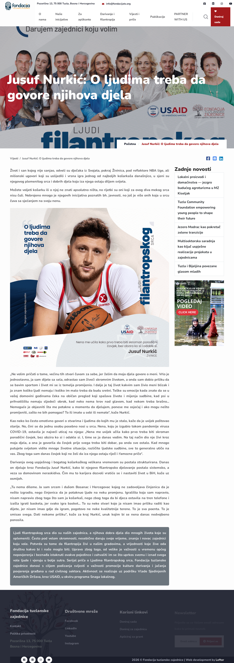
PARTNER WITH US (181, 17)
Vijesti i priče (134, 17)
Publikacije (157, 17)
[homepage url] (17, 5)
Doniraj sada (218, 17)
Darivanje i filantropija (107, 17)
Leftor (220, 660)
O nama (42, 17)
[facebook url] (204, 3)
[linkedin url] (213, 3)
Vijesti (14, 158)
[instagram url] (222, 3)
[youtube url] (230, 3)
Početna (130, 144)
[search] (206, 17)
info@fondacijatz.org (118, 3)
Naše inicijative (61, 17)
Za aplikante (84, 17)
